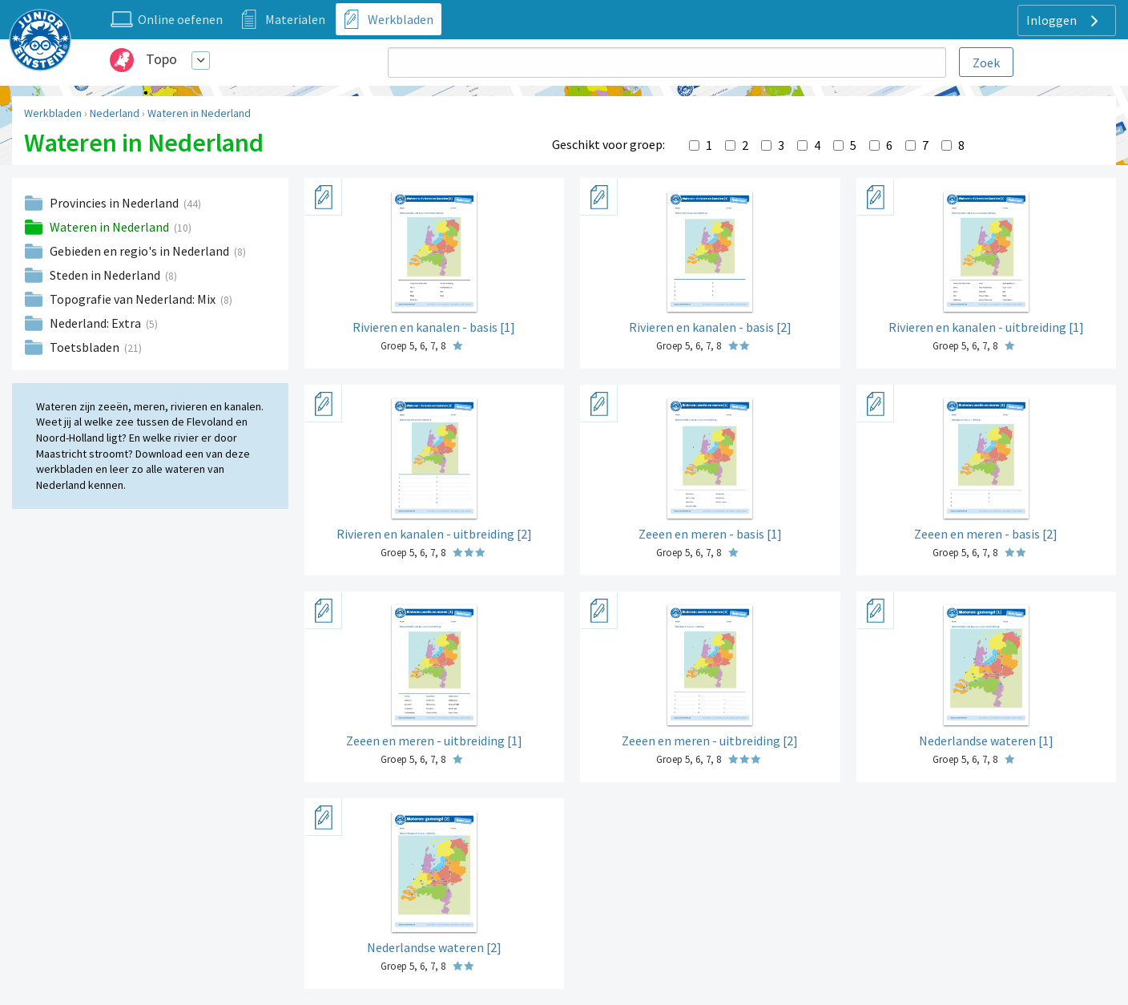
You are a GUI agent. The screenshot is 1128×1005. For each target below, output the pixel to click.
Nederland (114, 113)
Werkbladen (53, 113)
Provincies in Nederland (115, 203)
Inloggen (1064, 21)
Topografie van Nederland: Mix (134, 299)
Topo (161, 59)
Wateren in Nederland (199, 113)
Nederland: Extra (96, 323)
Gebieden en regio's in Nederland (141, 251)
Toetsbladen (86, 347)
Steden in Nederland (106, 275)
